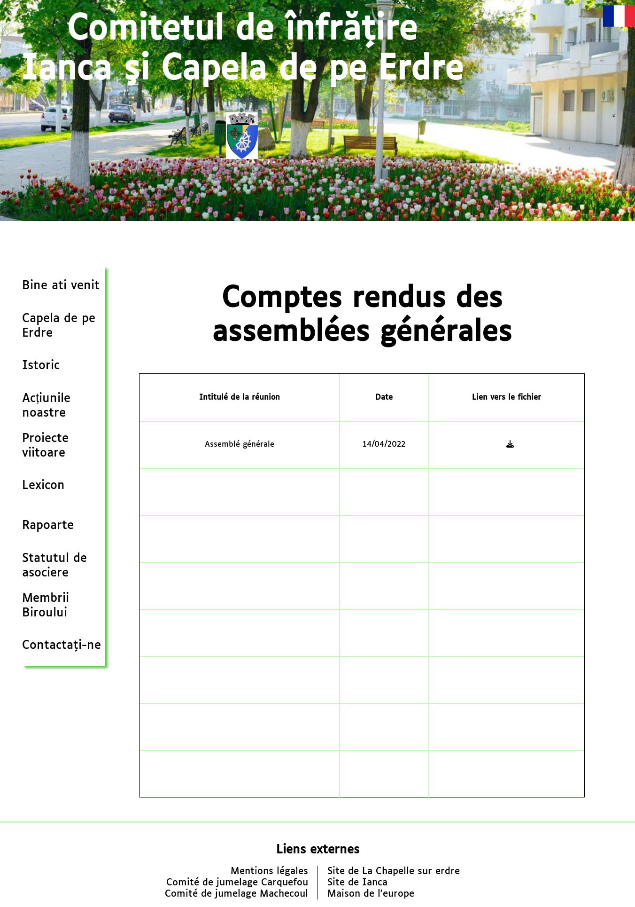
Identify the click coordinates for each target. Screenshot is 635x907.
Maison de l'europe (370, 894)
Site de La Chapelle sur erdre (393, 871)
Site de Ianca (357, 882)
